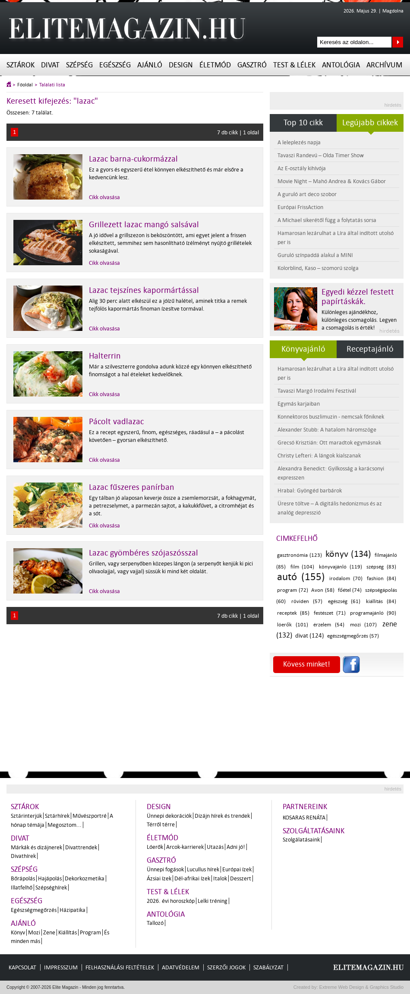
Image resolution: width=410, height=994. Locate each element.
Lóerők (155, 847)
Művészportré (90, 816)
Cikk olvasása (104, 197)
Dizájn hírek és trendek (222, 816)
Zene (49, 932)
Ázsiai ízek (159, 878)
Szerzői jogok (226, 967)
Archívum (384, 65)
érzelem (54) (328, 625)
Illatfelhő (21, 887)
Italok (220, 878)
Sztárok (20, 65)
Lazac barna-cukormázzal (133, 159)
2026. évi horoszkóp (171, 901)
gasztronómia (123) (299, 555)
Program (90, 932)
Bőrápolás (23, 878)
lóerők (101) (292, 625)
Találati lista (52, 85)
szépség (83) (381, 567)
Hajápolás (50, 878)
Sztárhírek (57, 816)
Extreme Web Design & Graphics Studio (361, 987)
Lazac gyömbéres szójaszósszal (143, 553)
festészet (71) (330, 613)
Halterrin (105, 356)
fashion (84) (381, 578)
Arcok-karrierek (185, 847)
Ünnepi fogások (165, 869)
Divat (50, 65)
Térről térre (161, 824)
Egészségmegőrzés (34, 910)
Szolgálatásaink (301, 839)
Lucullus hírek (203, 869)
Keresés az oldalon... (397, 42)
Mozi (34, 932)
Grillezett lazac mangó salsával (144, 224)
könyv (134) (348, 554)
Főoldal (25, 85)
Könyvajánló (303, 349)
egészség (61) (344, 601)
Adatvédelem (180, 967)
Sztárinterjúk (26, 816)
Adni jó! (236, 847)
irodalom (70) (346, 578)
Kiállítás (67, 932)
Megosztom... (64, 825)
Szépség (79, 65)
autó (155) (301, 577)
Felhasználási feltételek (119, 967)
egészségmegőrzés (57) (353, 636)
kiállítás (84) (381, 601)
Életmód (215, 65)
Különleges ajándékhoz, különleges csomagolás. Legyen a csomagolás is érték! (359, 320)
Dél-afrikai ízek (192, 878)
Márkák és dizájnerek (36, 847)
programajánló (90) (373, 613)
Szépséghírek (51, 887)
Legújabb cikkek (370, 122)
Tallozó (155, 923)
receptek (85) (293, 613)
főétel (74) (350, 590)
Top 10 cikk (303, 122)
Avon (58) (322, 590)
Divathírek (23, 856)
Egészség (115, 65)
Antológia (341, 65)
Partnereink (305, 807)
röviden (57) (306, 601)
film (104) (302, 567)
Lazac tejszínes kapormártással (144, 290)
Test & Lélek (294, 65)
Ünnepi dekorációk (169, 816)
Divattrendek (81, 847)
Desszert (240, 878)
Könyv (18, 932)
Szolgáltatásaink (313, 831)
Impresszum (61, 967)
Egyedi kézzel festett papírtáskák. (358, 296)
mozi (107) (363, 625)
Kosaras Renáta (304, 817)
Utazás (215, 847)
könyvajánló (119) (340, 567)
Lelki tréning (212, 901)
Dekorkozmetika (84, 878)
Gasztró (252, 65)
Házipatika (72, 910)
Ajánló (149, 65)
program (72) (292, 590)
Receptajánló (370, 349)
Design (181, 65)
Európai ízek (237, 869)
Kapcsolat (22, 967)
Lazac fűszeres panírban (131, 487)
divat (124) (309, 635)
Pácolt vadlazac (116, 421)
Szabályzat (268, 967)
